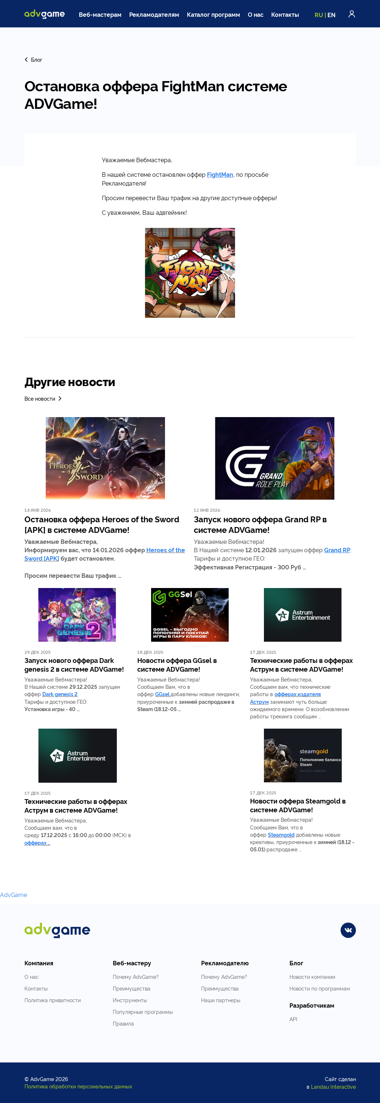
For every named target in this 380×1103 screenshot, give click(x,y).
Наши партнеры (220, 999)
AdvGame (13, 894)
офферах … (37, 842)
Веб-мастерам (100, 14)
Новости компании (312, 976)
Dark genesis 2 (60, 693)
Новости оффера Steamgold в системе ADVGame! (298, 805)
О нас (256, 14)
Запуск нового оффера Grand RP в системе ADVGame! (260, 524)
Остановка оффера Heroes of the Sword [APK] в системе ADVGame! (101, 524)
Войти (352, 14)
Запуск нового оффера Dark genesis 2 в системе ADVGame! (74, 664)
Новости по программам (319, 988)
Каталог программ (213, 14)
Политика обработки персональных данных (78, 1086)
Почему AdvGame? (136, 976)
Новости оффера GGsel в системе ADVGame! (177, 664)
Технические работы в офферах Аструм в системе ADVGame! (301, 664)
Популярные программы (143, 1011)
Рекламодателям (154, 14)
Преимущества (131, 988)
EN (331, 15)
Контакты (285, 14)
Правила (123, 1023)
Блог (33, 59)
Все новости (43, 398)
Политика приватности (52, 999)
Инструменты (130, 999)
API (293, 1018)
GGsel (162, 693)
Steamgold (281, 834)
